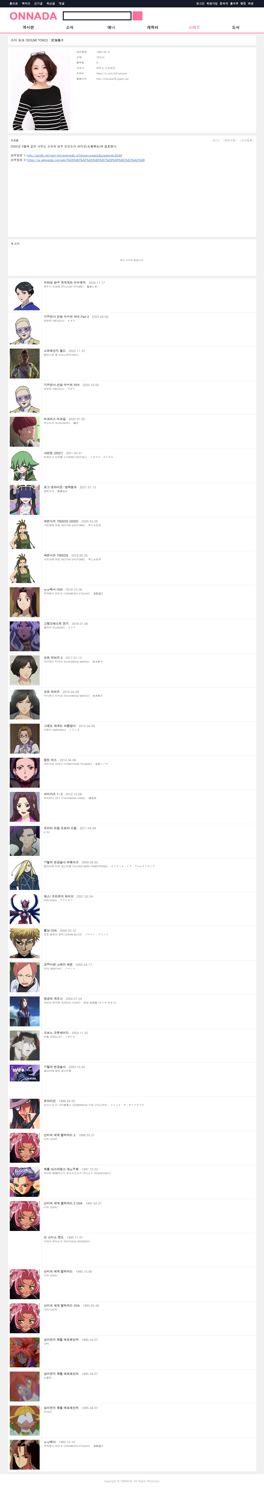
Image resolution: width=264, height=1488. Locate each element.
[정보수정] (230, 140)
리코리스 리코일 (55, 419)
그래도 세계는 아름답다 (60, 726)
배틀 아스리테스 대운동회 (61, 1169)
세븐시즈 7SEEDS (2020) (61, 521)
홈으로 (14, 3)
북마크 (26, 3)
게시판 (28, 27)
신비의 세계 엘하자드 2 (60, 1135)
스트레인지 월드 (55, 351)
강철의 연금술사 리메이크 (61, 862)
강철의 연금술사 (55, 1067)
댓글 (62, 3)
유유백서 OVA (53, 589)
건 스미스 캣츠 (54, 1237)
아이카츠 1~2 (53, 794)
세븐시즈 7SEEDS (56, 555)
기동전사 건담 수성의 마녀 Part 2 (66, 316)
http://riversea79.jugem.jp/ (112, 79)
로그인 (200, 3)
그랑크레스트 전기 (56, 623)
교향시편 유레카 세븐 (58, 964)
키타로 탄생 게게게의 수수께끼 (65, 282)
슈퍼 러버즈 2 (53, 657)
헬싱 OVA (50, 930)
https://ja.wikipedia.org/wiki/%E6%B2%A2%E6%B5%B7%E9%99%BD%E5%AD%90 (86, 160)
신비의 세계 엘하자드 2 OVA (63, 1203)
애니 (111, 27)
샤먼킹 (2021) (53, 453)
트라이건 (50, 1101)
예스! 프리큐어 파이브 (59, 896)
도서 (235, 27)
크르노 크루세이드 (56, 1033)
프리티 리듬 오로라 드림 (60, 828)
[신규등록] (246, 140)
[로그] (216, 140)
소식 (70, 27)
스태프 (194, 27)
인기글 (38, 3)
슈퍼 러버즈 (52, 692)
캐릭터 (152, 27)
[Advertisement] (130, 198)
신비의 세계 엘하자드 (58, 1271)
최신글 (51, 3)
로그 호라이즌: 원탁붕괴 (60, 487)
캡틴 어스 (50, 760)
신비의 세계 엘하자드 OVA (62, 1305)
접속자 (224, 3)
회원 (251, 3)
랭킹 (243, 3)
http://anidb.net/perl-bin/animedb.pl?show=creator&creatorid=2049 (74, 155)
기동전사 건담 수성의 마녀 (62, 385)
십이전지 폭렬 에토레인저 (61, 1339)
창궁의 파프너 (53, 998)
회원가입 (212, 3)
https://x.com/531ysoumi (111, 73)
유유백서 (50, 1442)
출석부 (234, 3)
